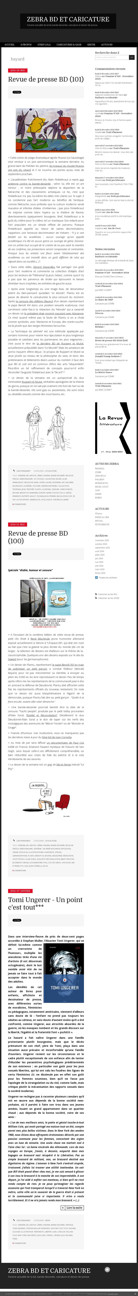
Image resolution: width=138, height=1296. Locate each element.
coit (70, 496)
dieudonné (57, 855)
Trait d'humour (114, 132)
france (57, 1235)
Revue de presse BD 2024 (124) (111, 340)
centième (38, 848)
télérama (17, 489)
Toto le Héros (102, 148)
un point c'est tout (59, 1228)
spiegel (58, 852)
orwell (50, 1235)
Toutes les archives (108, 577)
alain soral (30, 859)
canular (61, 1231)
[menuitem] (11, 44)
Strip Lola (44, 45)
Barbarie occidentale (106, 97)
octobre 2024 (101, 544)
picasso (40, 479)
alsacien (16, 1231)
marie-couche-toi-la (55, 493)
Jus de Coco (112, 212)
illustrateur (27, 1231)
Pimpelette (100, 196)
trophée (30, 489)
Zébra (98, 76)
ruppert (25, 496)
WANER (98, 494)
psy (22, 866)
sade (54, 1231)
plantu (38, 489)
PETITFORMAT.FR (102, 524)
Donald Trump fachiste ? (108, 356)
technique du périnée (46, 496)
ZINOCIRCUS (100, 476)
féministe (17, 496)
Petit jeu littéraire (115, 180)
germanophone (20, 855)
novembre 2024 (102, 540)
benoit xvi (24, 493)
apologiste (46, 499)
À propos (26, 45)
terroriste (39, 1231)
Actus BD (107, 45)
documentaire (36, 862)
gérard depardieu (49, 486)
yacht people (19, 859)
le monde (46, 489)
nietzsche (28, 482)
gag (26, 866)
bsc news (56, 862)
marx (36, 482)
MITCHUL (99, 521)
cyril (97, 113)
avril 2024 (99, 566)
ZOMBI (98, 472)
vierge (68, 493)
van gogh (66, 862)
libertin (48, 1231)
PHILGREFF (99, 479)
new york (22, 1235)
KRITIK (47, 1220)
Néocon (99, 313)
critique (69, 1225)
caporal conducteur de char (109, 95)
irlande (69, 1235)
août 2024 (99, 551)
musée (58, 479)
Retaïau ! (99, 327)
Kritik (91, 45)
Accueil (10, 45)
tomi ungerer (19, 1228)
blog (45, 866)
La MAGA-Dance (103, 372)
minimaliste (35, 499)
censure (55, 489)
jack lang (41, 1235)
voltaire (36, 486)
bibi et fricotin (67, 859)
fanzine (46, 475)
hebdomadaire (26, 479)
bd (27, 475)
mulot (33, 496)
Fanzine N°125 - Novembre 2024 (112, 272)
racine (49, 482)
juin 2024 (99, 558)
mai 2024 (99, 562)
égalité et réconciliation (48, 859)
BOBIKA (98, 497)
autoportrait (22, 499)
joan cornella (35, 866)
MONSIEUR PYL (101, 483)
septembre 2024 (102, 548)
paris (15, 1239)
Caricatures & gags (69, 45)
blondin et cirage (21, 862)
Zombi (98, 132)
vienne (15, 852)
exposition (66, 848)
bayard (16, 493)
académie (27, 486)
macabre (69, 482)
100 (43, 848)
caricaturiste (66, 489)
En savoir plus (113, 1294)
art (63, 482)
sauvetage (50, 479)
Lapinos (99, 228)
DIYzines (98, 513)
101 (35, 479)
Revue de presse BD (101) (46, 79)
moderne (56, 482)
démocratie (68, 855)
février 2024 (100, 573)
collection (63, 486)
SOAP (97, 490)
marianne (34, 493)
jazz (63, 1235)
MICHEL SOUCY (101, 486)
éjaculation (62, 496)
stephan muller (33, 1228)
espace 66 (23, 852)
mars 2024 (99, 569)
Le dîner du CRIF (104, 300)
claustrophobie (36, 852)
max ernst (31, 1235)
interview (45, 1228)
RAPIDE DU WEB (102, 517)
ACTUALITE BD (51, 471)
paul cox (47, 862)
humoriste (49, 852)
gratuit (32, 475)
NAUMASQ (99, 468)
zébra (39, 475)
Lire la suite (74, 1207)
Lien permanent (21, 471)
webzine (21, 475)
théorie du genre (61, 499)
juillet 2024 (99, 555)
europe (42, 493)
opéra (42, 482)
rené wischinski (53, 848)
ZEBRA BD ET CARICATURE (68, 19)
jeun (24, 489)
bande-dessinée (58, 475)
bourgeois (18, 486)
